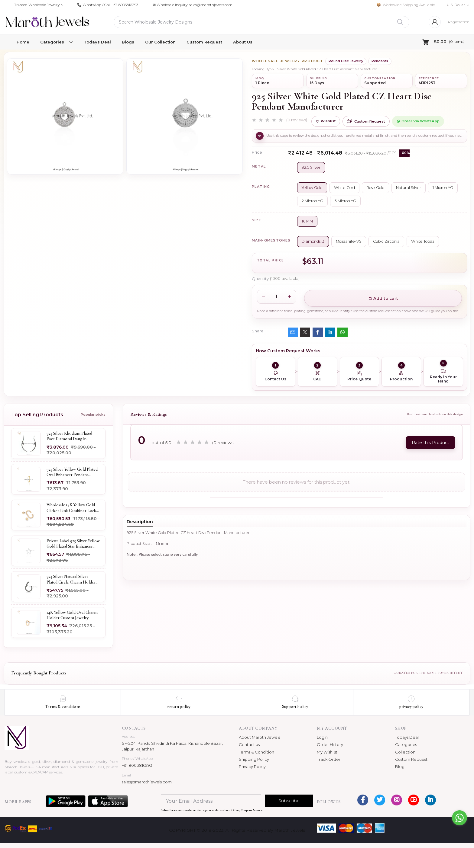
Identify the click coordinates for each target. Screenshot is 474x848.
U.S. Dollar (456, 4)
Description (140, 521)
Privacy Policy (252, 766)
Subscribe (289, 800)
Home (23, 42)
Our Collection (160, 42)
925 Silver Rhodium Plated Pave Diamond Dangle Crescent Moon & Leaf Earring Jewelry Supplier (69, 436)
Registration (458, 22)
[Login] (435, 22)
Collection (405, 752)
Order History (330, 744)
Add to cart (383, 298)
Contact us (249, 744)
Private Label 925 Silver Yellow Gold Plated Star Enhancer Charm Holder (73, 543)
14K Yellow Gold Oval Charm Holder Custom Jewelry (72, 615)
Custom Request (204, 42)
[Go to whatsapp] (459, 817)
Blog (399, 766)
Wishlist (326, 121)
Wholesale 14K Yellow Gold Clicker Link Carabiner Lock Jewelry (71, 507)
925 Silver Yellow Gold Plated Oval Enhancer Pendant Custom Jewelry (72, 471)
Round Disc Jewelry (346, 61)
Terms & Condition (256, 752)
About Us (242, 42)
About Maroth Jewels (259, 737)
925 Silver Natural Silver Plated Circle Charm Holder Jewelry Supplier (71, 579)
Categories (406, 744)
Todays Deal (97, 42)
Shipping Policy (254, 759)
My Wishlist (327, 752)
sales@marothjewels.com (147, 781)
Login (322, 737)
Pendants (380, 61)
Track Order (328, 759)
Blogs (128, 42)
